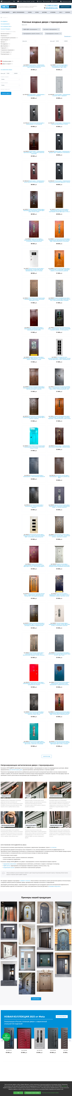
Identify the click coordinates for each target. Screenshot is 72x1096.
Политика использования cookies (50, 1092)
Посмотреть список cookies (32, 1092)
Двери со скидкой (7, 63)
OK (18, 1092)
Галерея (30, 12)
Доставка (44, 12)
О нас (60, 12)
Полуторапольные (6, 54)
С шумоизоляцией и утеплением (9, 37)
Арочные (4, 41)
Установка (52, 12)
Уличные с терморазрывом (8, 31)
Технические (4, 35)
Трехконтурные (5, 39)
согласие (64, 1086)
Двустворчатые (5, 45)
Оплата (37, 12)
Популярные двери (7, 61)
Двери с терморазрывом (18, 12)
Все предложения (61, 1016)
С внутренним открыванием (8, 50)
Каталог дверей (5, 12)
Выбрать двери (6, 93)
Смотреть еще (46, 756)
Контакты (67, 12)
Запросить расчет (65, 6)
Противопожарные (6, 33)
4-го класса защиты (6, 52)
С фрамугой (4, 47)
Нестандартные (5, 43)
